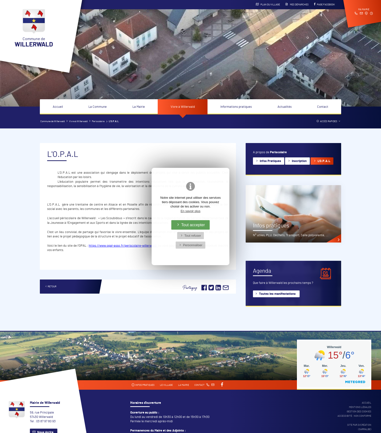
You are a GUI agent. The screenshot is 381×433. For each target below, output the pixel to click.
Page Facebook (324, 4)
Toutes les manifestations (277, 294)
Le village (166, 385)
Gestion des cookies (359, 411)
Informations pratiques (236, 106)
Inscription (299, 161)
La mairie (183, 385)
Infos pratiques (143, 385)
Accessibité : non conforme (354, 416)
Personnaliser (192, 245)
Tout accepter (193, 225)
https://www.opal (101, 245)
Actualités (284, 106)
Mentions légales (360, 407)
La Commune (97, 106)
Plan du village (268, 4)
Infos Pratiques (270, 161)
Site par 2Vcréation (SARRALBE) (359, 427)
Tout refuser (192, 235)
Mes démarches (297, 4)
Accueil (58, 106)
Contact (322, 106)
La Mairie (138, 106)
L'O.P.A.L (324, 161)
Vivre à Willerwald (183, 106)
